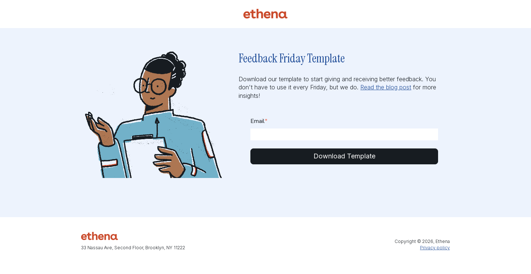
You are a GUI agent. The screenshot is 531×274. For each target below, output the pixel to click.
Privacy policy (435, 247)
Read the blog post (385, 87)
